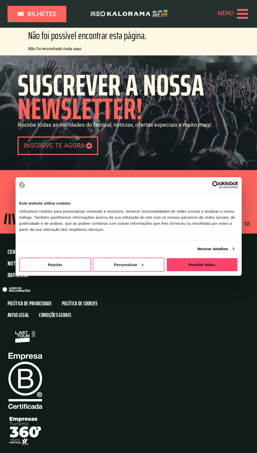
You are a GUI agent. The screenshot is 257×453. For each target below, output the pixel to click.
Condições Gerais (55, 315)
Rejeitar (55, 264)
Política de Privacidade (30, 303)
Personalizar (128, 264)
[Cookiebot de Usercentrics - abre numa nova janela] (216, 185)
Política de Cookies (80, 303)
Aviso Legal (18, 315)
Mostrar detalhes (212, 249)
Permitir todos (202, 264)
